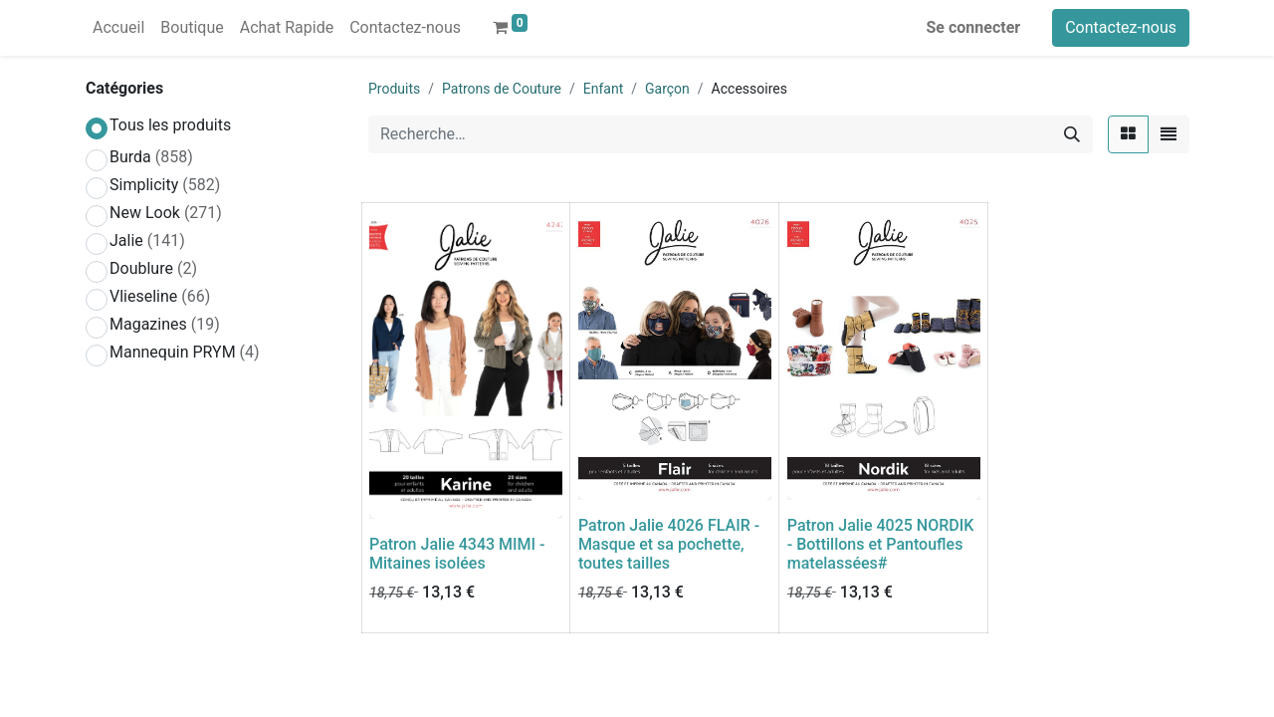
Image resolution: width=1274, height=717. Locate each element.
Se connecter (974, 27)
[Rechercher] (1072, 134)
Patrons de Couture (501, 89)
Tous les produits (170, 125)
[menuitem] (118, 28)
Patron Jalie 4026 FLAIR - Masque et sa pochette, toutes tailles (668, 544)
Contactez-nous (1120, 27)
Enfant (603, 89)
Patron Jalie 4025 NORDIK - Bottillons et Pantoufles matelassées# (880, 544)
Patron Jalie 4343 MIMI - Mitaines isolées (457, 554)
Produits (394, 89)
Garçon (667, 89)
